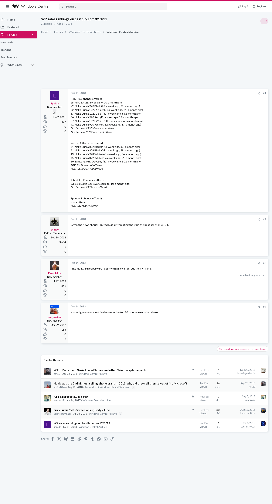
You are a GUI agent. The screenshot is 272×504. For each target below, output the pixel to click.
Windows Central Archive (95, 377)
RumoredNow (187, 424)
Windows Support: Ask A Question (237, 222)
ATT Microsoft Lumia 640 (73, 408)
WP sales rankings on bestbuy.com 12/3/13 (84, 434)
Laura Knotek (187, 437)
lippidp (50, 23)
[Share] (198, 93)
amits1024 (62, 395)
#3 (204, 263)
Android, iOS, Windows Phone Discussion (109, 395)
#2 (204, 219)
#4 (204, 306)
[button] (7, 6)
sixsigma (263, 254)
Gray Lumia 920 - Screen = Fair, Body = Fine (84, 421)
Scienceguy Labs (65, 425)
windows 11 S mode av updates (236, 212)
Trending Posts (222, 203)
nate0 (59, 377)
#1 (204, 93)
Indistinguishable (185, 373)
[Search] (110, 6)
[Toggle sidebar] (264, 21)
